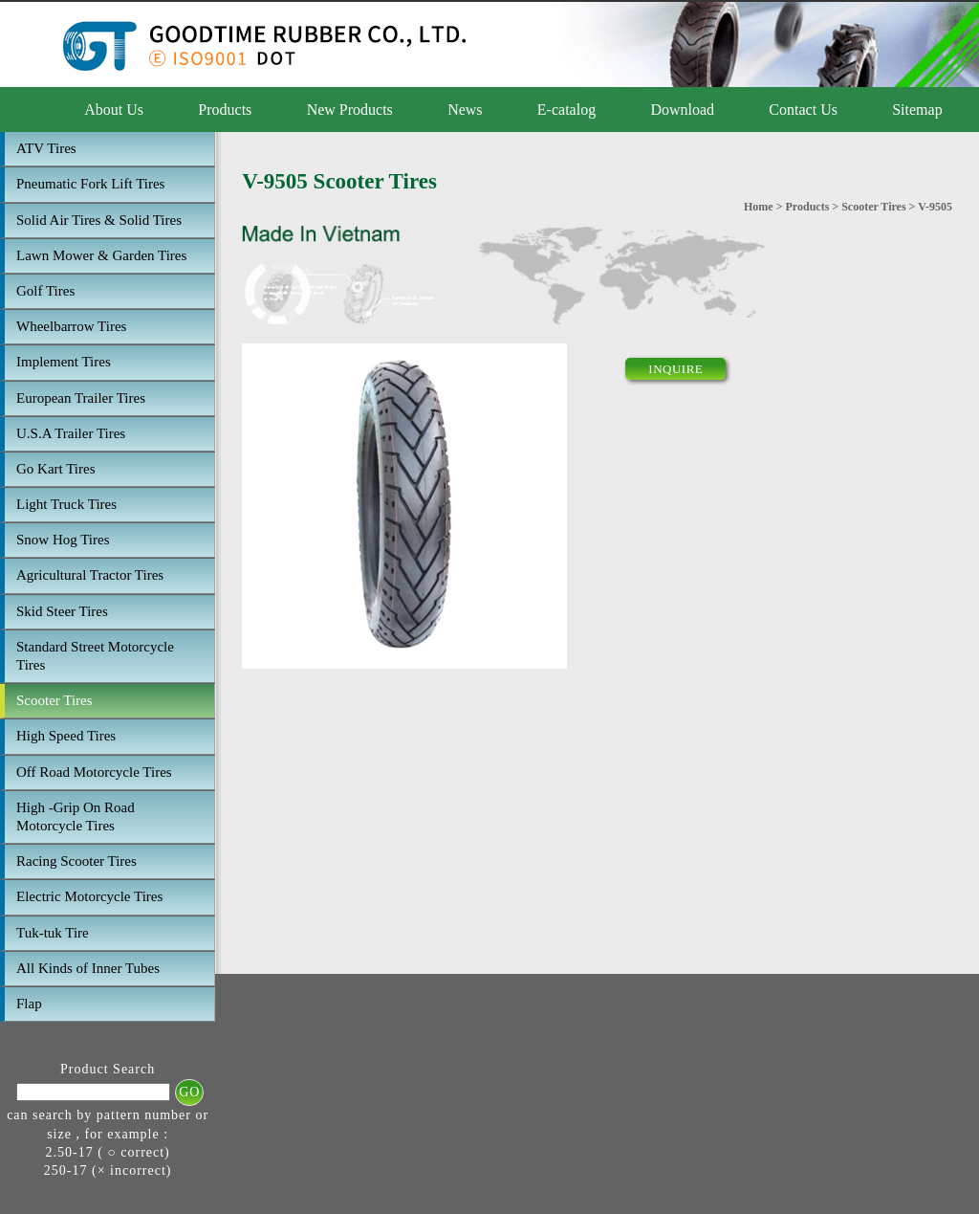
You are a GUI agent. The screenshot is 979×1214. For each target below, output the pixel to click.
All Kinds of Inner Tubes (88, 968)
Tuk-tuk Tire (52, 932)
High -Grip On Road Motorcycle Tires (75, 816)
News (464, 109)
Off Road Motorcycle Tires (94, 772)
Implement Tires (63, 361)
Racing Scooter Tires (76, 861)
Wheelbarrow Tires (71, 326)
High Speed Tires (66, 735)
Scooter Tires (54, 700)
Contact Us (803, 109)
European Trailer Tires (80, 398)
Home (758, 206)
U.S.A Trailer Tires (70, 433)
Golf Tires (45, 290)
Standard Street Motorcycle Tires (95, 656)
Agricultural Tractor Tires (89, 575)
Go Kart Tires (56, 468)
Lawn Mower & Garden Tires (101, 255)
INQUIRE (675, 369)
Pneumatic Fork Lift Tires (90, 183)
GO (189, 1092)
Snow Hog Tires (63, 539)
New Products (350, 109)
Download (682, 109)
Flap (29, 1003)
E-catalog (566, 109)
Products (224, 109)
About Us (113, 109)
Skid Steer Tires (62, 611)
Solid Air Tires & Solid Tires (99, 220)
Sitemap (917, 109)
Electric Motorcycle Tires (89, 896)
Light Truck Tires (66, 504)
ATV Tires (46, 148)
